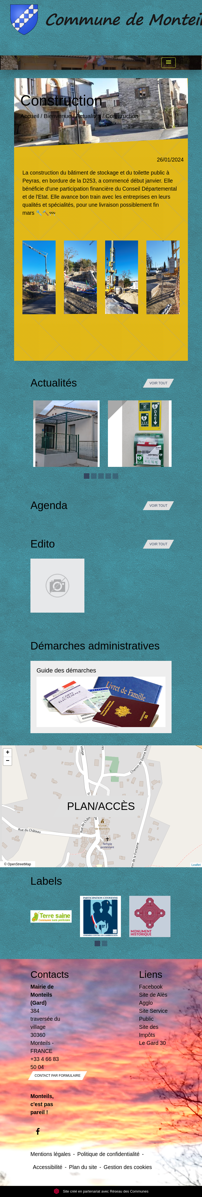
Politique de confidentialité (108, 1154)
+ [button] (7, 753)
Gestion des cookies (128, 1167)
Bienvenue (57, 116)
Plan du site (83, 1167)
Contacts (46, 974)
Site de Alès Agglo (153, 999)
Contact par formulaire (58, 1076)
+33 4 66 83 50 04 (44, 1063)
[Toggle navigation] (168, 62)
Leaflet (196, 864)
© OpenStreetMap (17, 864)
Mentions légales (50, 1154)
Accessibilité (48, 1167)
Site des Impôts (149, 1031)
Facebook (151, 987)
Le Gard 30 (152, 1043)
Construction (121, 116)
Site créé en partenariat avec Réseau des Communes (101, 1191)
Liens (150, 974)
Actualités (88, 116)
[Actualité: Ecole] (66, 433)
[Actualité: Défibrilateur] (141, 433)
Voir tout (158, 383)
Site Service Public (153, 1015)
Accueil (29, 116)
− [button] (7, 761)
